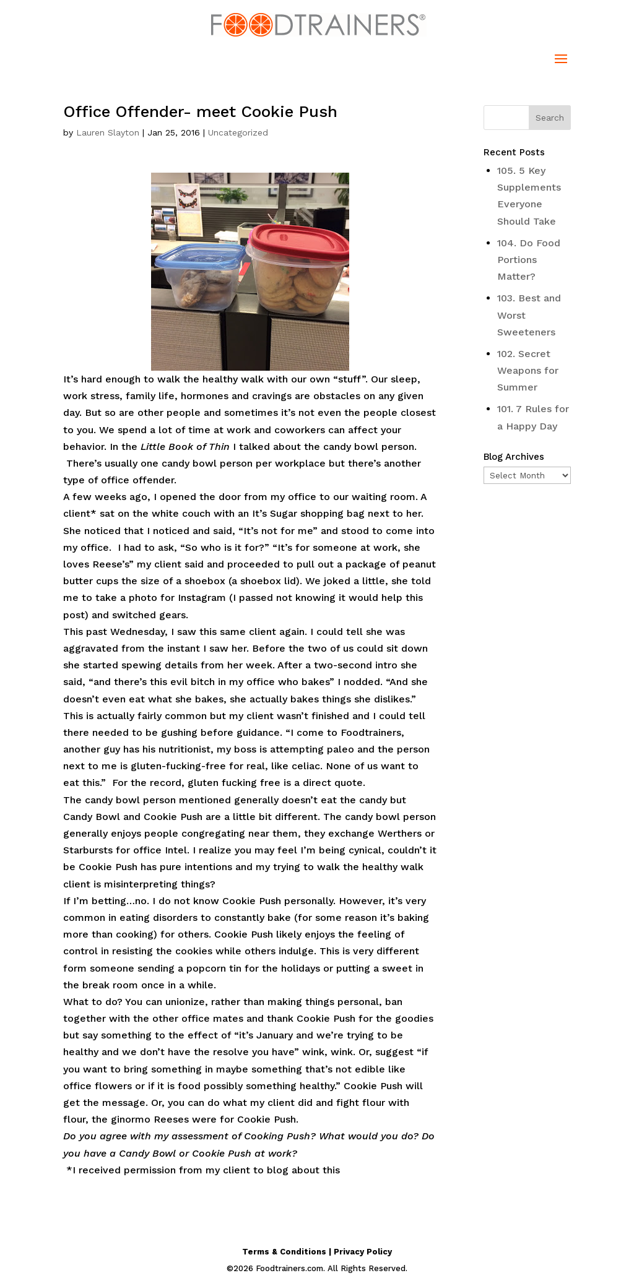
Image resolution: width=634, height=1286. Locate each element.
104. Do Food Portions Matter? (528, 259)
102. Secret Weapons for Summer (527, 370)
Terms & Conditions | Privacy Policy (317, 1251)
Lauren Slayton (107, 132)
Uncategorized (238, 132)
